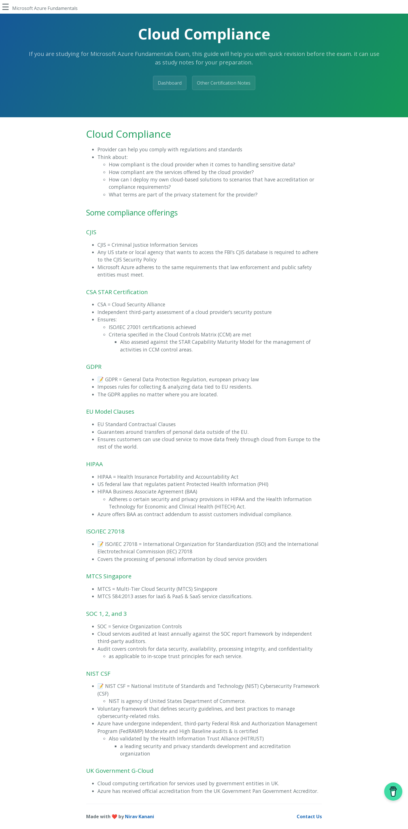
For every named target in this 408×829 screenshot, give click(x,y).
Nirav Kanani (139, 816)
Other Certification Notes (223, 83)
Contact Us (309, 816)
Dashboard (170, 83)
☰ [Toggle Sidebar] (5, 6)
